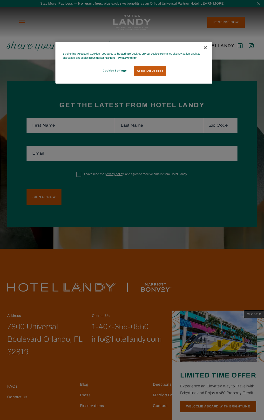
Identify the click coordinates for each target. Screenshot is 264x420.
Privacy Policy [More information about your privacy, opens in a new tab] (127, 57)
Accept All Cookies (150, 70)
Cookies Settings (115, 70)
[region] (133, 63)
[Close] (205, 48)
